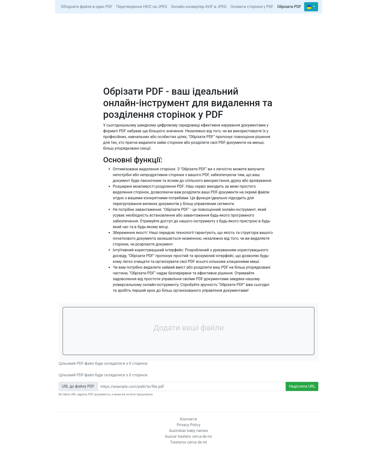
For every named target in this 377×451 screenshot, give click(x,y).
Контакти (188, 419)
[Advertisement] (188, 49)
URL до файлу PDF (78, 386)
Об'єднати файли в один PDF (86, 6)
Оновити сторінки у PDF (251, 6)
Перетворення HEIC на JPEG (141, 6)
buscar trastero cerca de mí (188, 436)
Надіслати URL (302, 386)
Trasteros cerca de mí (188, 442)
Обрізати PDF (289, 6)
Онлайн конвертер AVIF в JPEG (198, 6)
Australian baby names (188, 430)
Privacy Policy (189, 425)
